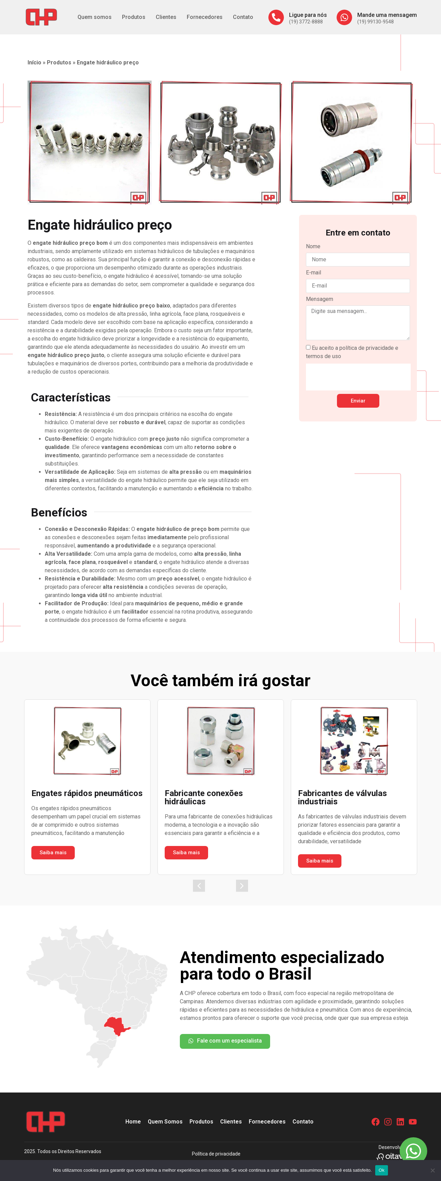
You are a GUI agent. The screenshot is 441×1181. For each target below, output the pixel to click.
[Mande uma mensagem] (344, 17)
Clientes (166, 17)
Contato (243, 17)
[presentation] (358, 377)
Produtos (133, 17)
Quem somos (95, 17)
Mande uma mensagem (387, 15)
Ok (381, 1170)
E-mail (313, 273)
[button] (199, 886)
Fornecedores (205, 17)
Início (34, 62)
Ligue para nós (308, 15)
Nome (313, 247)
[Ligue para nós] (276, 17)
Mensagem (319, 299)
